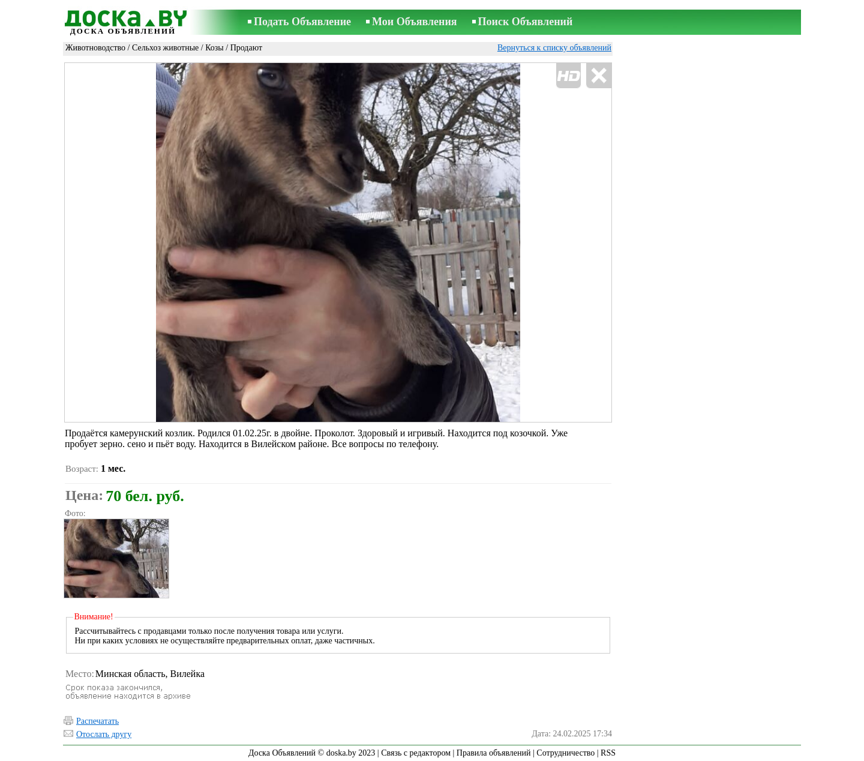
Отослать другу (103, 734)
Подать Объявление (302, 22)
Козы (214, 47)
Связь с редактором (416, 752)
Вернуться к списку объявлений (554, 47)
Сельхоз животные (165, 47)
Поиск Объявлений (525, 22)
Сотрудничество (565, 752)
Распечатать (97, 721)
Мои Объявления (414, 22)
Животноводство (95, 47)
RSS (608, 752)
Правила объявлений (494, 752)
